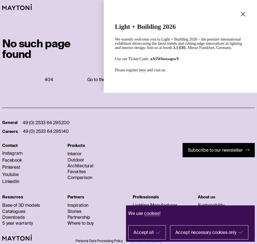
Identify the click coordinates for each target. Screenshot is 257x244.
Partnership (78, 217)
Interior (74, 153)
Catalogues (13, 211)
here (142, 70)
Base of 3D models (21, 205)
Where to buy (80, 223)
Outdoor (75, 159)
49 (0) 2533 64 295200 (46, 122)
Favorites (76, 171)
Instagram (12, 153)
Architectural (80, 165)
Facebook (12, 160)
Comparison (79, 177)
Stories (74, 211)
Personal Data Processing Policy (99, 241)
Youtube (10, 174)
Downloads (13, 217)
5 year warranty (17, 223)
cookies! (152, 213)
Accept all (144, 232)
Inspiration (77, 205)
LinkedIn (10, 181)
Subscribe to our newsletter (215, 149)
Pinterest (11, 167)
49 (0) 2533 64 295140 (46, 131)
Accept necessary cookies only (205, 232)
